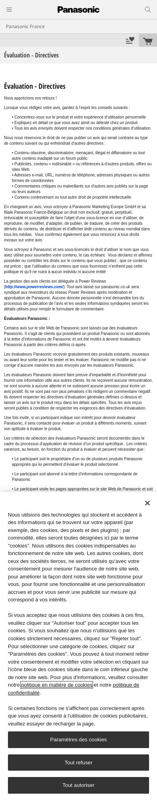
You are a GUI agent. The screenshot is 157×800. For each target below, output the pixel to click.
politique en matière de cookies (56, 685)
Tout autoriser (78, 785)
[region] (78, 646)
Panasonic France (25, 26)
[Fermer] (147, 503)
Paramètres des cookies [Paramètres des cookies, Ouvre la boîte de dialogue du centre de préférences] (78, 740)
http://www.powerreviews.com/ (34, 287)
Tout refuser (78, 763)
